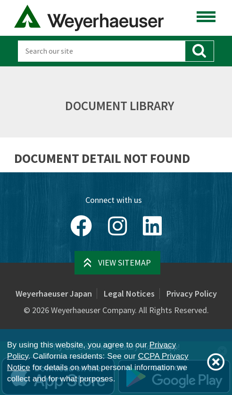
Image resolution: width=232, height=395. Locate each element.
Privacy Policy (191, 293)
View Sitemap (124, 262)
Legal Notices (129, 293)
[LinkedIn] (152, 226)
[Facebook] (81, 226)
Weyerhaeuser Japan (54, 293)
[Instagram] (117, 226)
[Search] (101, 51)
